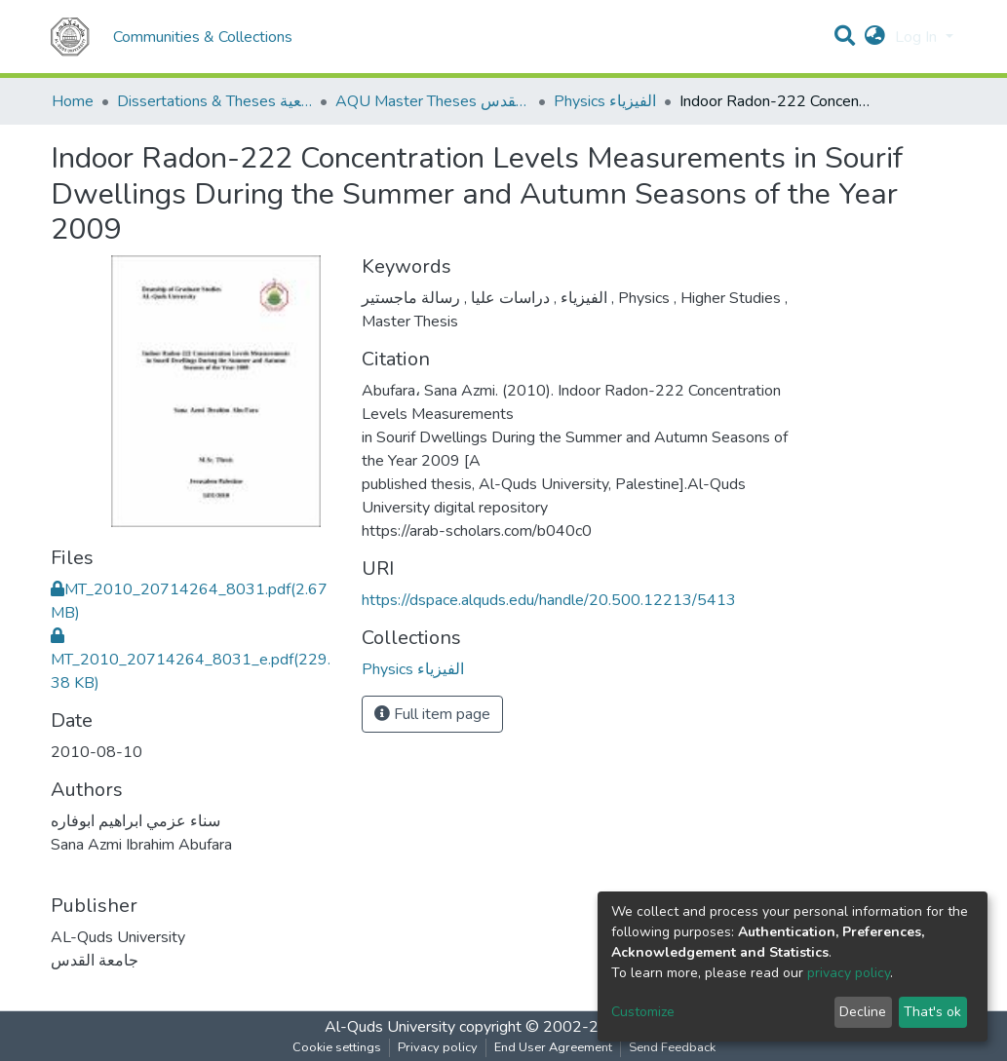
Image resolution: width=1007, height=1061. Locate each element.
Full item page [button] (432, 714)
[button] (875, 37)
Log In (918, 37)
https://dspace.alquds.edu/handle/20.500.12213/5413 (549, 600)
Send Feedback (672, 1047)
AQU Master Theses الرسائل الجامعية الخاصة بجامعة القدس (432, 101)
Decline (862, 1012)
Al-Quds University (390, 1027)
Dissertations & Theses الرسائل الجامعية (214, 101)
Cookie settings (336, 1047)
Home (73, 101)
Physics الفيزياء (605, 101)
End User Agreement (553, 1047)
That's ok (932, 1012)
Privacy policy (438, 1047)
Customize (643, 1012)
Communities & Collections (202, 37)
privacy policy (848, 973)
